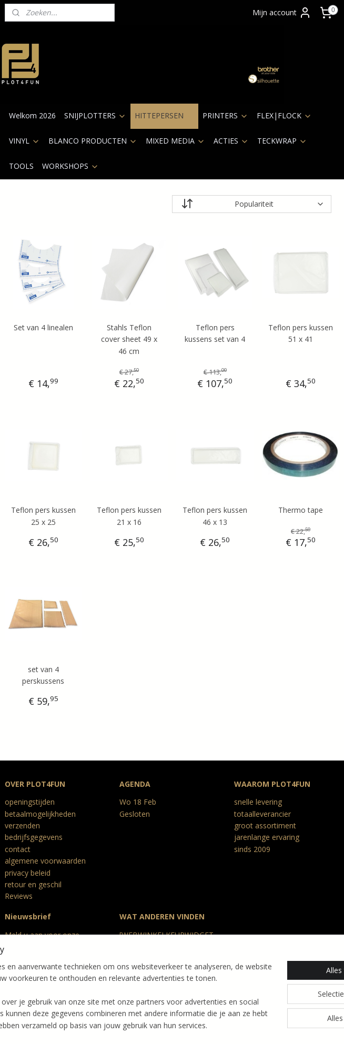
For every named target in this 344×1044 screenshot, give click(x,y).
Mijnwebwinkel (279, 1025)
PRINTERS (225, 115)
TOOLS (21, 166)
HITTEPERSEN (164, 115)
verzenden (22, 825)
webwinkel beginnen (187, 1025)
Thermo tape (300, 510)
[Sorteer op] (252, 204)
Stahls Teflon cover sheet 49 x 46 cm (129, 339)
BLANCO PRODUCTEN (92, 141)
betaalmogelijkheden (40, 814)
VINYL (24, 141)
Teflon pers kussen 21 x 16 (129, 515)
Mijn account (281, 12)
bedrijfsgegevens (34, 837)
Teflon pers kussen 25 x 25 (43, 515)
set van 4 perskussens (43, 675)
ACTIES (231, 141)
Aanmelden (32, 971)
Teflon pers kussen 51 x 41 (300, 333)
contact (18, 849)
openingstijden (30, 802)
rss (147, 1025)
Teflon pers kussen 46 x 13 (215, 515)
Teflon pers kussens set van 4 (215, 333)
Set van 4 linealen (43, 327)
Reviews (19, 896)
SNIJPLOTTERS (95, 115)
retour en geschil (33, 884)
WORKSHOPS (70, 166)
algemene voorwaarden (45, 861)
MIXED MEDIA (175, 141)
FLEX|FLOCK (284, 115)
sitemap (125, 1025)
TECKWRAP (282, 141)
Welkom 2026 (32, 115)
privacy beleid (27, 873)
